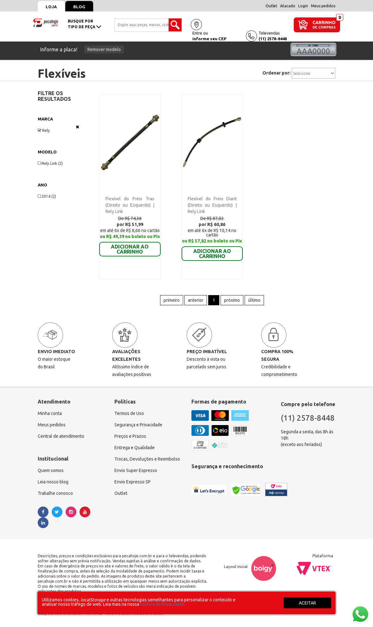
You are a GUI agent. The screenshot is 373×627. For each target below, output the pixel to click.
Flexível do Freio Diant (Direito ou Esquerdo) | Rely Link (212, 205)
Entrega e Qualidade (134, 447)
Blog (79, 6)
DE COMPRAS (324, 27)
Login (303, 6)
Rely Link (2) (50, 163)
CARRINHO (324, 22)
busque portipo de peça (84, 24)
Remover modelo (104, 49)
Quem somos (51, 470)
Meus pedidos (323, 6)
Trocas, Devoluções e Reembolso (147, 459)
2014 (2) (47, 196)
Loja (51, 6)
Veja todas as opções (77, 127)
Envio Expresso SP (132, 481)
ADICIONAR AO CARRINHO (130, 244)
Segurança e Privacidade (138, 424)
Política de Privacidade (162, 604)
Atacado (287, 6)
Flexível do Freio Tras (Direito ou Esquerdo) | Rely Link (130, 205)
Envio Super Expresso (135, 470)
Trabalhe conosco (55, 493)
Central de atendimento (61, 436)
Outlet (271, 6)
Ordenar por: (276, 73)
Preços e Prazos (130, 436)
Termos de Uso (129, 413)
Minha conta (50, 413)
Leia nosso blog (53, 481)
